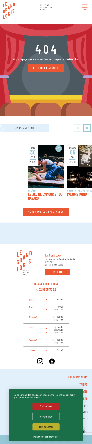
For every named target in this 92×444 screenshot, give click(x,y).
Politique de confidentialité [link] (46, 437)
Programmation (77, 377)
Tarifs (83, 384)
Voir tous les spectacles (46, 211)
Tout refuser (46, 406)
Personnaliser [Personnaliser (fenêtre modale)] (46, 416)
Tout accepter (46, 426)
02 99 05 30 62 (47, 289)
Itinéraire (57, 272)
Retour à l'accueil (46, 68)
